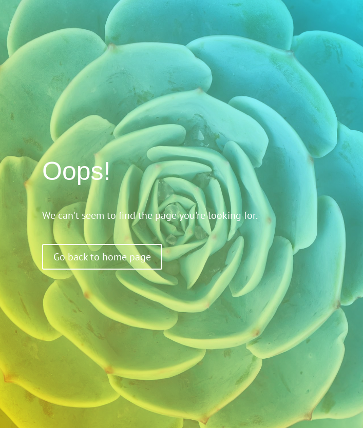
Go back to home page (102, 256)
